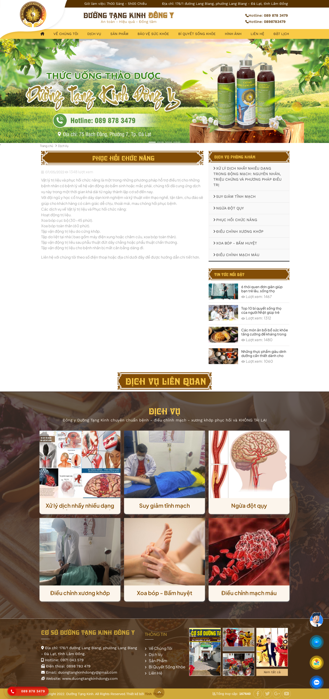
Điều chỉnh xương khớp (238, 230)
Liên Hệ (257, 34)
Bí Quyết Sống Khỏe (197, 34)
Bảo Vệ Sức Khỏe (153, 34)
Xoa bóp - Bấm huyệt (235, 241)
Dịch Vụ (94, 34)
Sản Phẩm (119, 34)
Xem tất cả (272, 672)
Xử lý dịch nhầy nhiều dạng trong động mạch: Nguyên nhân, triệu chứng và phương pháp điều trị (247, 174)
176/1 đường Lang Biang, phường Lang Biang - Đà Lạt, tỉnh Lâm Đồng (231, 4)
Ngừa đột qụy (228, 206)
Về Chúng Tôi (65, 34)
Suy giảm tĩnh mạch (234, 195)
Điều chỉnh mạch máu (236, 253)
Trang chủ (46, 144)
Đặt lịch (281, 34)
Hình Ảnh (233, 34)
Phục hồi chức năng (235, 218)
